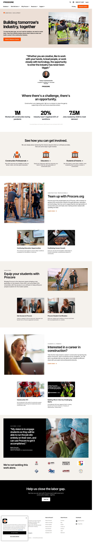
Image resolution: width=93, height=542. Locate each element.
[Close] (26, 518)
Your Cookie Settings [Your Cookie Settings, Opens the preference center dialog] (14, 536)
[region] (14, 528)
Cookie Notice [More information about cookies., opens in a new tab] (20, 529)
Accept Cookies (14, 532)
